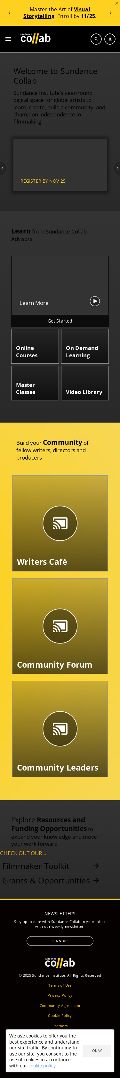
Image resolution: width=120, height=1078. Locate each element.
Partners (60, 1025)
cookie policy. (42, 1066)
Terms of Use (59, 985)
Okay (97, 1050)
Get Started (60, 321)
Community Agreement (60, 1005)
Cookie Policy (60, 1015)
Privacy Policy (60, 995)
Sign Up (60, 940)
